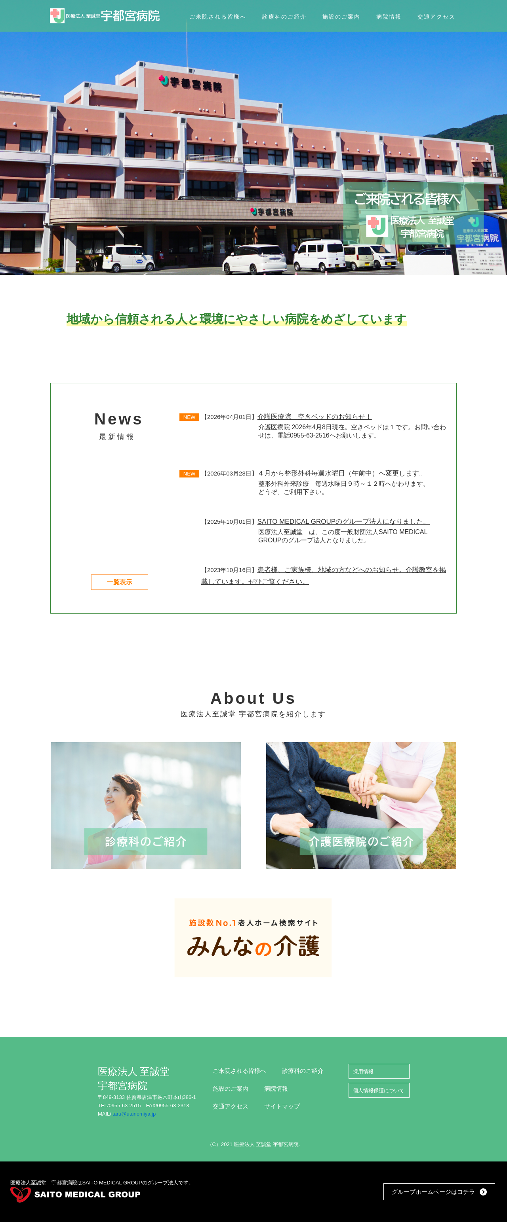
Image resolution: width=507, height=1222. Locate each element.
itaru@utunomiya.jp (133, 1114)
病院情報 (276, 1088)
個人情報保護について (378, 1090)
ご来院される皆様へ (239, 1070)
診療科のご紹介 (303, 1070)
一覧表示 (119, 582)
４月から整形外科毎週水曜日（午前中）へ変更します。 (341, 473)
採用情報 (363, 1071)
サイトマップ (282, 1106)
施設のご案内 (230, 1088)
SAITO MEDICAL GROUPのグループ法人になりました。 (343, 521)
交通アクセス (230, 1106)
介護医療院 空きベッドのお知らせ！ (314, 417)
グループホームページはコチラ (433, 1191)
